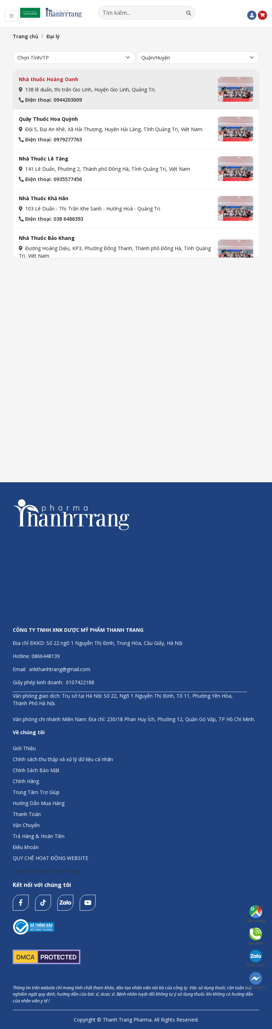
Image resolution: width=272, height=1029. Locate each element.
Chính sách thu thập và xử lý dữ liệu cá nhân (63, 759)
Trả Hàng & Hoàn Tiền (38, 836)
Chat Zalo (255, 958)
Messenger (255, 981)
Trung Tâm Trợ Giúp (36, 792)
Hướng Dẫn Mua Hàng (38, 803)
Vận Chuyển (26, 825)
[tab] (136, 89)
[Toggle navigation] (11, 16)
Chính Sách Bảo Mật (36, 770)
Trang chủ (25, 36)
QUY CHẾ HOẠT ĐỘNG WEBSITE (50, 858)
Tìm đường (255, 914)
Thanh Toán (27, 814)
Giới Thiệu (24, 748)
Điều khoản (26, 847)
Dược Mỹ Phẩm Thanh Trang (46, 871)
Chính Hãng (26, 781)
